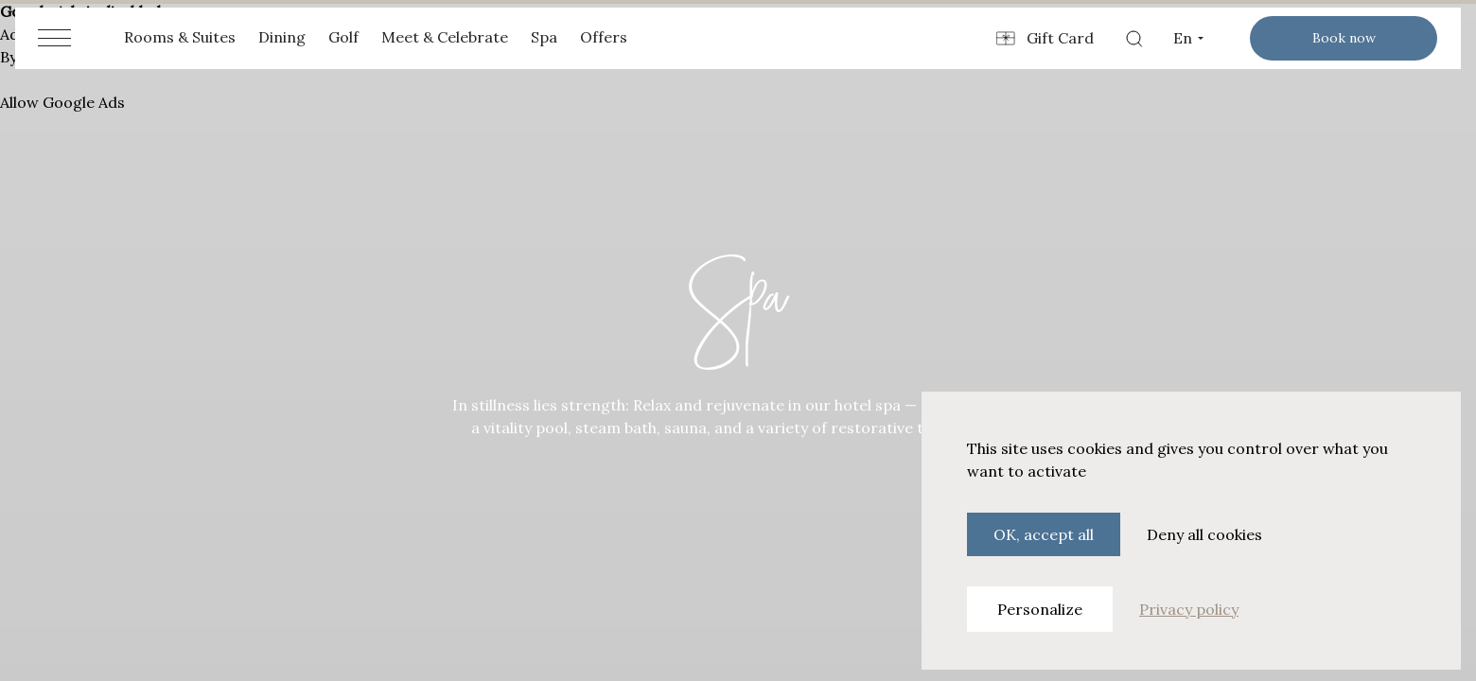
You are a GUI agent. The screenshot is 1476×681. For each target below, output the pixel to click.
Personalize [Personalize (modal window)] (1039, 609)
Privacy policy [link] (1189, 609)
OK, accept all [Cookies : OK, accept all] (1043, 534)
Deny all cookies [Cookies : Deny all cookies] (1204, 534)
